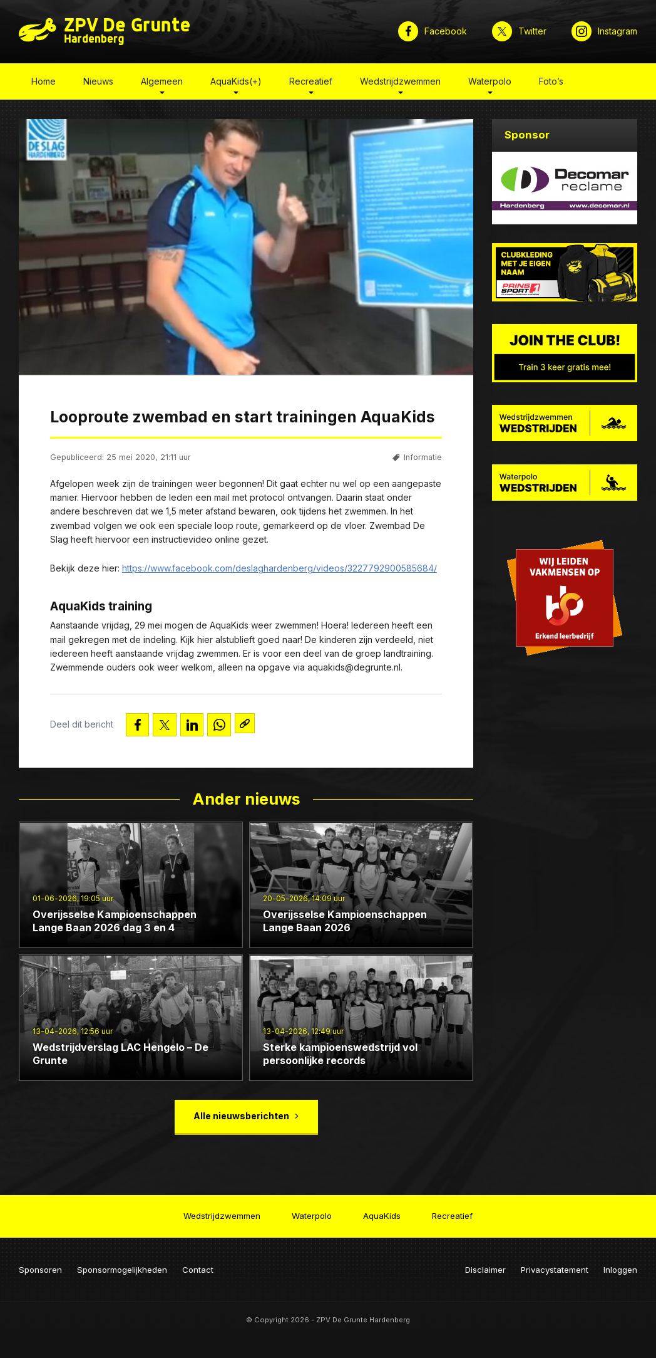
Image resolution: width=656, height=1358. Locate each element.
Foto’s (551, 83)
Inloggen (620, 1265)
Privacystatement (554, 1265)
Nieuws (98, 83)
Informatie (423, 460)
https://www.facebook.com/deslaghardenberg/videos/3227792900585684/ (279, 571)
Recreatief (310, 83)
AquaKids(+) (236, 83)
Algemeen (162, 83)
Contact (197, 1265)
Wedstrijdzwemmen (400, 83)
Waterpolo (489, 83)
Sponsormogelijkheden (122, 1265)
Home (43, 83)
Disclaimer (485, 1265)
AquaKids (382, 1213)
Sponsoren (40, 1265)
